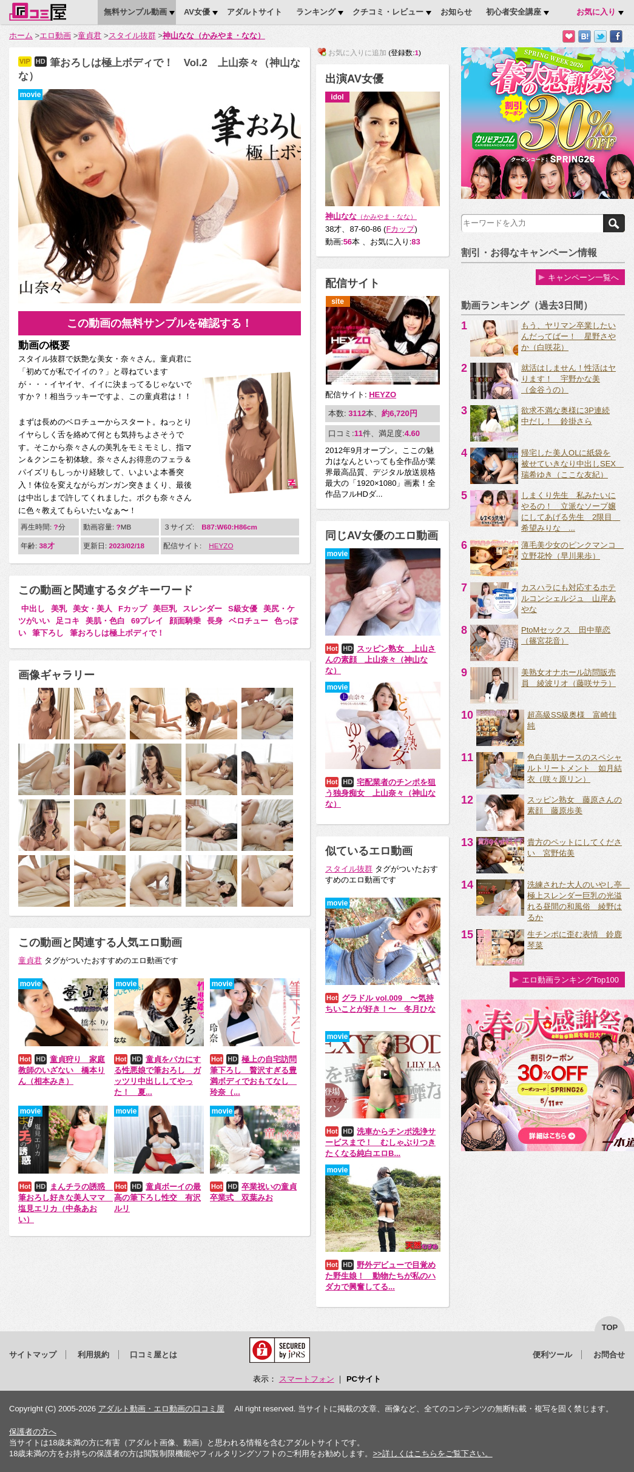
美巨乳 (165, 608)
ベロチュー (248, 620)
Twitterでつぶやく (600, 36)
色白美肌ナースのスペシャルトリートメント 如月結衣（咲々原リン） (574, 768)
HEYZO (221, 545)
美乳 (59, 608)
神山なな (371, 216)
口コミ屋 (37, 11)
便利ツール (552, 1354)
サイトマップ (32, 1354)
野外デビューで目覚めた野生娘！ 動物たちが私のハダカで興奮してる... (380, 1275)
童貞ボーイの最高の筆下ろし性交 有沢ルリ (157, 1197)
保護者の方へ (32, 1431)
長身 (215, 620)
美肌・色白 (105, 620)
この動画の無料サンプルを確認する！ (159, 323)
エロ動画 (55, 35)
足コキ (67, 620)
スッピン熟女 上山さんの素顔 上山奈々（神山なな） (380, 659)
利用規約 (93, 1354)
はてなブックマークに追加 (585, 36)
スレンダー (202, 608)
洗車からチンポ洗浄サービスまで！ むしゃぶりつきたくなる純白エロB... (380, 1142)
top (610, 1327)
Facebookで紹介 (616, 36)
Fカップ (132, 608)
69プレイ (147, 620)
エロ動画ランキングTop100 (570, 979)
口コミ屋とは (153, 1354)
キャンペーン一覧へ (583, 277)
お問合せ (609, 1354)
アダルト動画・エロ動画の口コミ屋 (161, 1408)
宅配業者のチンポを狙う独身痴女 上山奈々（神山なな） (380, 793)
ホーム (21, 35)
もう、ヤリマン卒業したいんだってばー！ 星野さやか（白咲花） (568, 336)
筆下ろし (48, 632)
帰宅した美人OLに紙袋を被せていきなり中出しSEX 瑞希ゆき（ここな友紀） (572, 463)
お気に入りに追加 (569, 36)
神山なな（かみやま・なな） (214, 35)
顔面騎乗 (185, 620)
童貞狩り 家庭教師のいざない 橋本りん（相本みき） (61, 1070)
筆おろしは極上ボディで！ (117, 632)
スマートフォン (306, 1378)
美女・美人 (92, 608)
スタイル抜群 (132, 35)
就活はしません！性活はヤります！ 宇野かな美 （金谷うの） (568, 378)
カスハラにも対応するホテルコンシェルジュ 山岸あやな (568, 598)
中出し (33, 608)
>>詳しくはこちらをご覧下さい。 (432, 1453)
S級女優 (242, 608)
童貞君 (89, 35)
